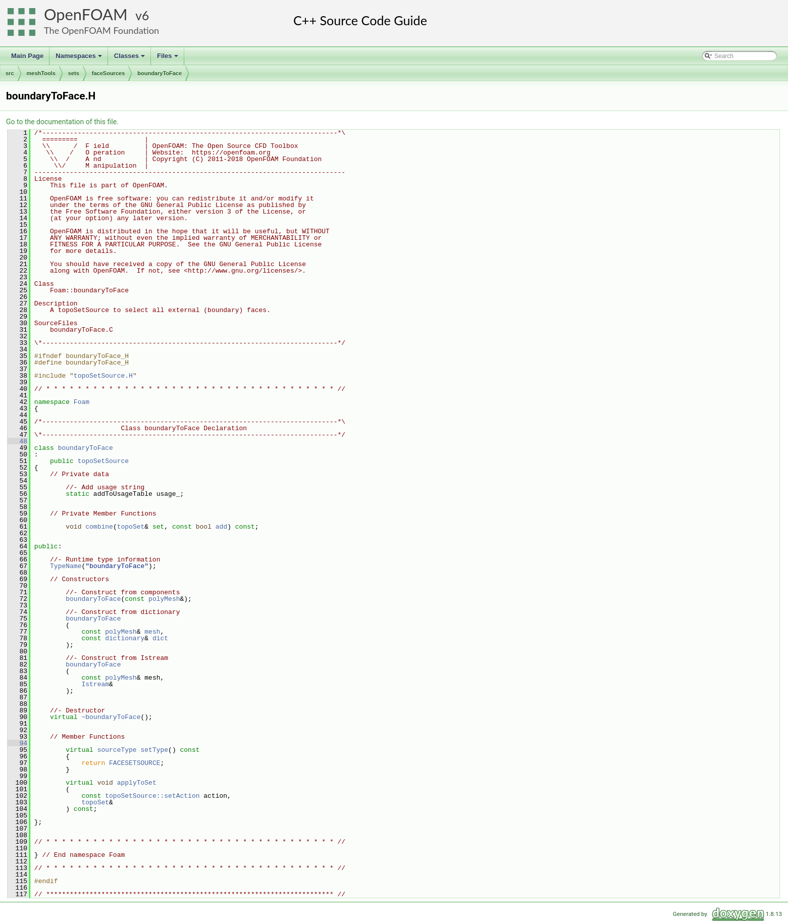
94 (17, 743)
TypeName (65, 566)
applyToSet (136, 782)
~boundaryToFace (110, 717)
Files (168, 58)
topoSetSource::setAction (152, 795)
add (221, 526)
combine (99, 526)
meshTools (41, 73)
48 (17, 441)
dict (160, 638)
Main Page (27, 56)
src (10, 73)
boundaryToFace (159, 73)
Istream (95, 684)
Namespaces (79, 58)
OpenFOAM (86, 14)
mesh (152, 631)
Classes (130, 58)
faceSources (108, 73)
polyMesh (164, 598)
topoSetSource (103, 461)
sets (73, 73)
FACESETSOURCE (134, 762)
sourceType (117, 749)
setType (154, 749)
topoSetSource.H (103, 375)
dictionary (124, 638)
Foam (81, 401)
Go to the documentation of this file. (62, 122)
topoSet (131, 526)
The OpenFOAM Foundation (101, 30)
